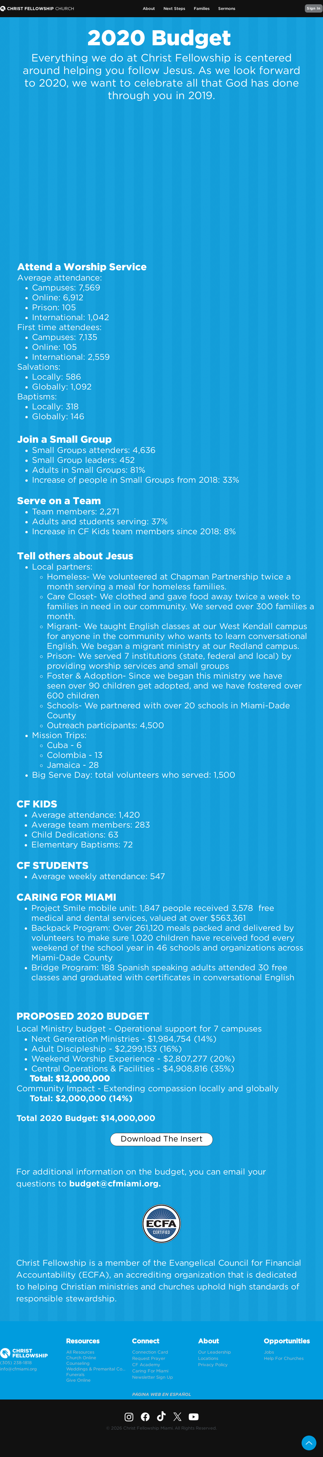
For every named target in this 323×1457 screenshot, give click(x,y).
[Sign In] (314, 8)
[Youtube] (193, 1417)
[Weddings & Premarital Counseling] (95, 1369)
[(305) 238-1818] (29, 1363)
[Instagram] (129, 1417)
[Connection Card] (161, 1352)
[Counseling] (95, 1363)
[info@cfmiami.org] (29, 1369)
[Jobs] (293, 1352)
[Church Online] (95, 1358)
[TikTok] (161, 1417)
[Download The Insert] (161, 1139)
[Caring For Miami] (161, 1371)
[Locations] (227, 1358)
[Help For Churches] (293, 1358)
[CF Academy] (161, 1365)
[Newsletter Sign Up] (161, 1377)
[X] (177, 1417)
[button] (148, 9)
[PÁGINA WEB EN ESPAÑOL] (161, 1394)
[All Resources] (95, 1352)
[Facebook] (145, 1417)
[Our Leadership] (227, 1352)
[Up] (309, 1443)
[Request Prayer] (161, 1358)
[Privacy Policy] (227, 1365)
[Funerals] (95, 1374)
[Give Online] (95, 1380)
